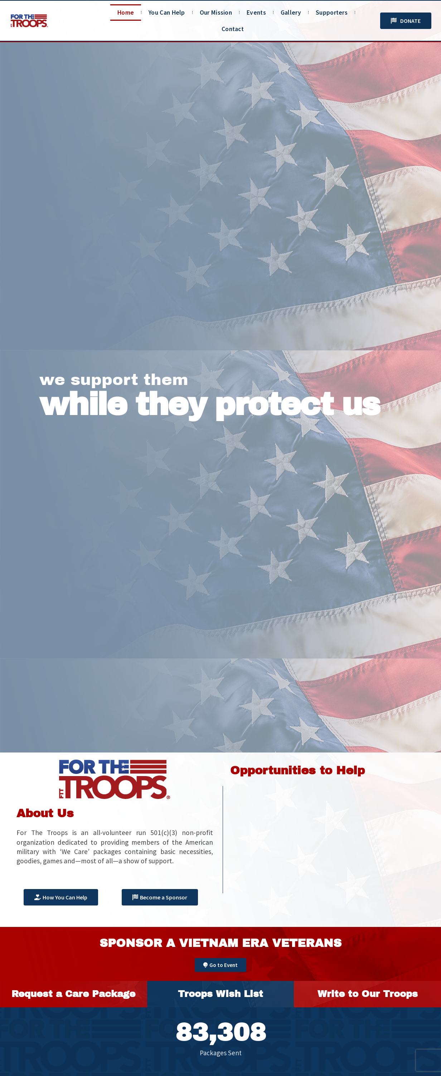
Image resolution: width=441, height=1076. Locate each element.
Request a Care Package (73, 994)
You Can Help (167, 12)
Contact (233, 29)
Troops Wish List (220, 994)
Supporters (332, 12)
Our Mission (216, 12)
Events (256, 12)
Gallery (291, 12)
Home (125, 12)
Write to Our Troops (368, 994)
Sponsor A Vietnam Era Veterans (220, 943)
